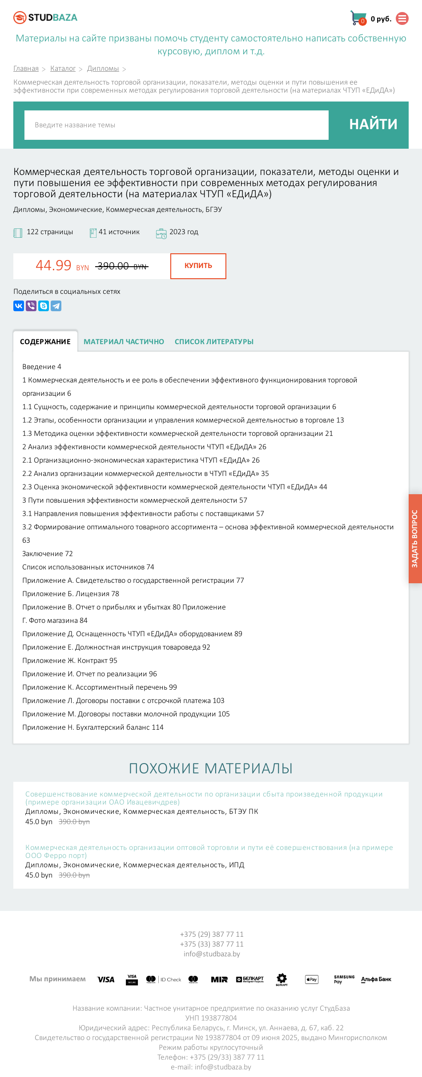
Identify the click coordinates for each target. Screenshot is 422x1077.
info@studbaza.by (212, 954)
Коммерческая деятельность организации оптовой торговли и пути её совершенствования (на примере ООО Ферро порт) (209, 852)
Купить (198, 266)
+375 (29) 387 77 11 (212, 935)
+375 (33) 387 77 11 (212, 944)
